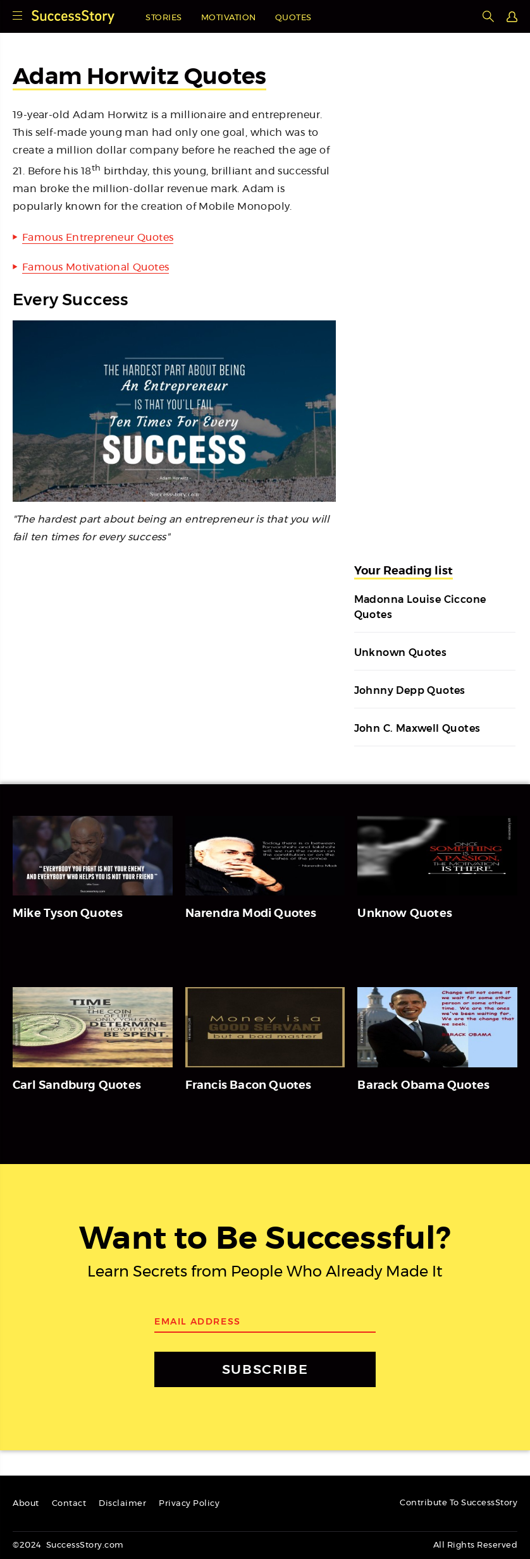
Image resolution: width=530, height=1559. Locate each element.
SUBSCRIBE (265, 1369)
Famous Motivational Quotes (95, 267)
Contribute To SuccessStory (458, 1503)
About (26, 1504)
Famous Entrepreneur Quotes (97, 238)
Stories (163, 18)
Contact (69, 1504)
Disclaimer (122, 1504)
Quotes (293, 18)
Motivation (228, 18)
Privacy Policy (189, 1504)
